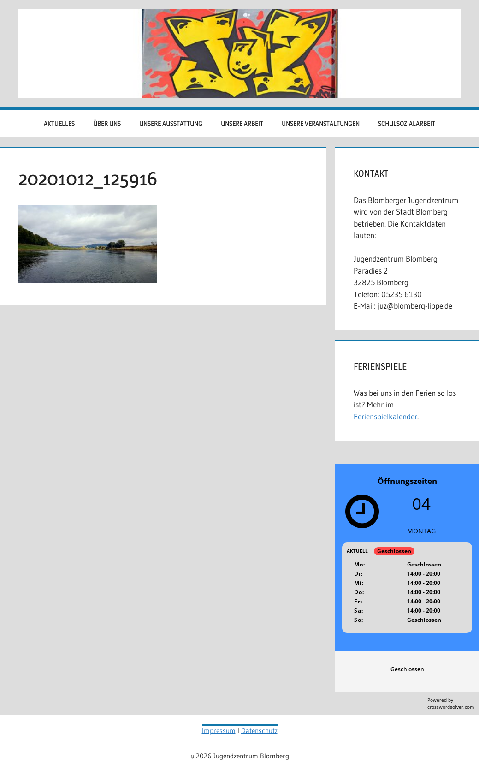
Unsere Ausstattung (170, 123)
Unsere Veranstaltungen (321, 123)
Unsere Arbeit (242, 123)
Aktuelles (59, 123)
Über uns (107, 123)
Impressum (219, 730)
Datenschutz (259, 730)
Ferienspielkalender (385, 416)
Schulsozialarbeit (406, 123)
